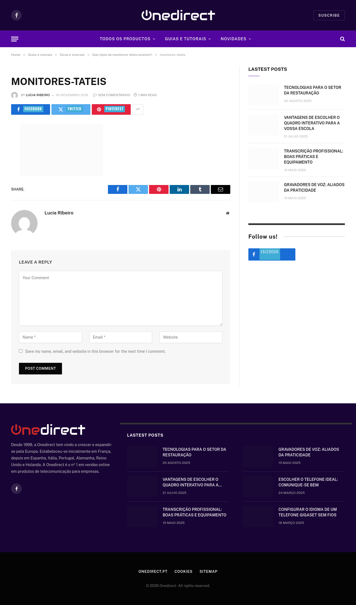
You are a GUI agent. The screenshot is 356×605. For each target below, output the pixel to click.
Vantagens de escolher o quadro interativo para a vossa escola (312, 123)
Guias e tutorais (185, 39)
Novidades (234, 39)
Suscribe (329, 15)
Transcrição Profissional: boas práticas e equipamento (313, 156)
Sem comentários (111, 95)
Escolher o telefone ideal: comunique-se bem (308, 482)
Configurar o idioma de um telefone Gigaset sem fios (307, 512)
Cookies (183, 571)
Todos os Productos (125, 39)
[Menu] (14, 39)
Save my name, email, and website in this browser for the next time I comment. (95, 351)
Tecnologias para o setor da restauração (312, 90)
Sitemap (208, 571)
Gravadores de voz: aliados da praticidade (314, 187)
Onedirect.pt (153, 571)
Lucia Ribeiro (38, 95)
